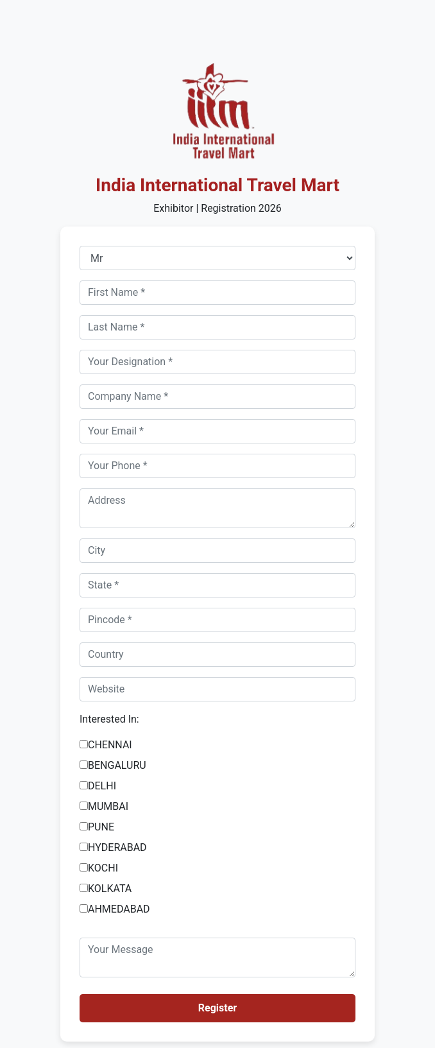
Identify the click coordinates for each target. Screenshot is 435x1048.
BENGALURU (117, 765)
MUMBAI (108, 806)
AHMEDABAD (119, 909)
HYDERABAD (117, 847)
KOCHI (103, 868)
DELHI (102, 786)
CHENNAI (110, 745)
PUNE (101, 827)
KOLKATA (110, 888)
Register (217, 1008)
